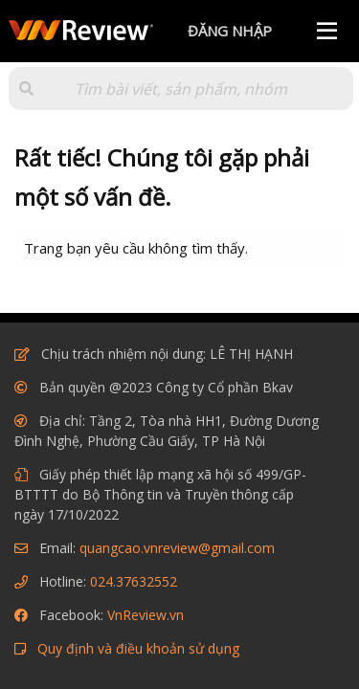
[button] (26, 88)
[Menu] (326, 31)
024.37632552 (133, 581)
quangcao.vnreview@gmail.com (177, 548)
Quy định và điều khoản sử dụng (138, 648)
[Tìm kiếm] (181, 88)
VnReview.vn (145, 615)
